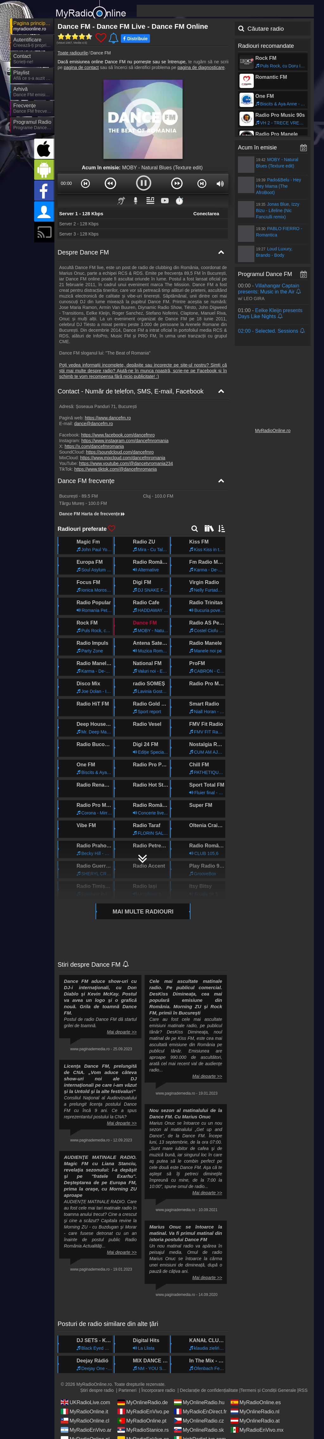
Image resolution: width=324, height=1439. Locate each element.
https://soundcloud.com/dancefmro (120, 534)
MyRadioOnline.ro (272, 513)
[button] (85, 266)
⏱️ (179, 283)
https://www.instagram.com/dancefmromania (124, 523)
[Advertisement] (225, 52)
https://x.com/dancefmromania (94, 529)
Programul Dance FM (265, 357)
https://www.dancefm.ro (108, 500)
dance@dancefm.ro (93, 506)
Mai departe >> (122, 1114)
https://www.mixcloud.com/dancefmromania (122, 540)
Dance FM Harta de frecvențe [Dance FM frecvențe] (92, 596)
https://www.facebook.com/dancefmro (118, 517)
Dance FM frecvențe (86, 563)
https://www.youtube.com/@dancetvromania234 (126, 546)
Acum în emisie (257, 230)
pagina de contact (81, 150)
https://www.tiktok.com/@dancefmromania (115, 552)
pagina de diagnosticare (201, 150)
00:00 (66, 266)
